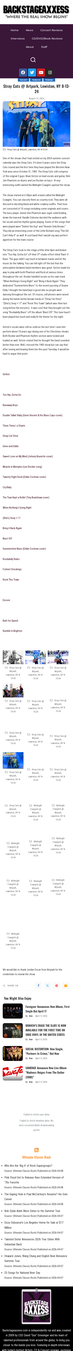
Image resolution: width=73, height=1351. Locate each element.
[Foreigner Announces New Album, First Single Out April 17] (13, 1011)
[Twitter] (47, 985)
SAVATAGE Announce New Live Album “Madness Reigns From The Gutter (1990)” (46, 1072)
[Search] (33, 61)
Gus (31, 1016)
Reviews (49, 80)
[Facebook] (38, 985)
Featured (36, 80)
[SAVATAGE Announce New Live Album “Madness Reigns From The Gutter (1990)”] (13, 1073)
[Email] (65, 985)
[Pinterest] (56, 985)
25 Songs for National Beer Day (22, 1272)
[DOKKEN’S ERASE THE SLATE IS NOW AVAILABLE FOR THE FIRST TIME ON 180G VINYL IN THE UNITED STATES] (13, 1030)
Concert (23, 80)
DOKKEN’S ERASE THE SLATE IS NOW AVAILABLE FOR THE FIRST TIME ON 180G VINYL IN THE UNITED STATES (45, 1030)
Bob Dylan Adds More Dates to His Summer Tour (32, 1211)
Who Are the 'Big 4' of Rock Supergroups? (28, 1165)
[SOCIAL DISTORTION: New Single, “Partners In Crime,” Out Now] (13, 1053)
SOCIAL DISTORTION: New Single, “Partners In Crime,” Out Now (44, 1051)
